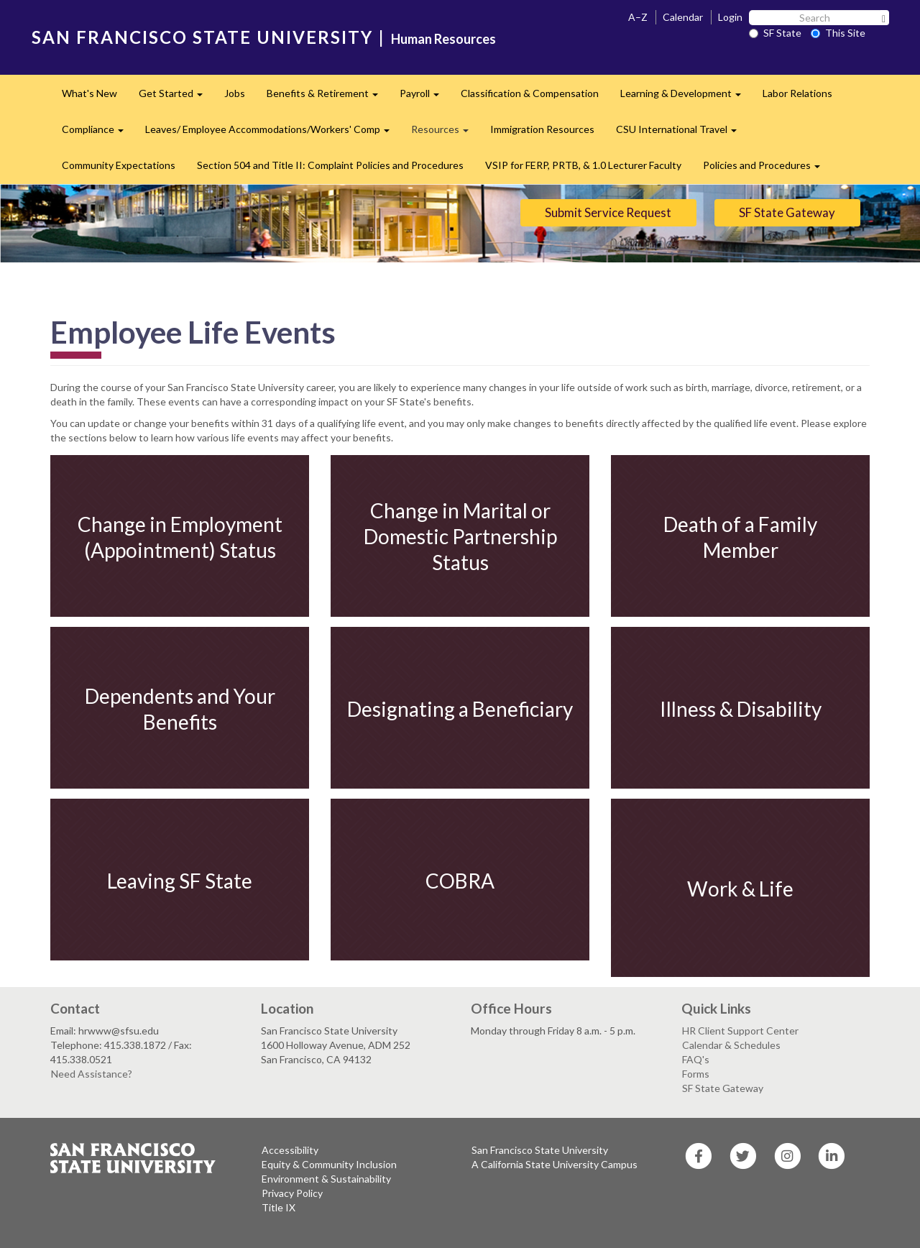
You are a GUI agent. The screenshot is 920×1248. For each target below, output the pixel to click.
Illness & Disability (741, 708)
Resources (445, 133)
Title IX (278, 1207)
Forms (695, 1074)
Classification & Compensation (530, 93)
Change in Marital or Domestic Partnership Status (460, 536)
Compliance (98, 133)
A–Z (638, 17)
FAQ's (695, 1059)
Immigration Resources (542, 129)
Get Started (176, 97)
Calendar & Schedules (731, 1045)
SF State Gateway (787, 212)
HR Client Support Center (740, 1030)
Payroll (425, 97)
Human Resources (443, 39)
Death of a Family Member (740, 536)
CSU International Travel (682, 133)
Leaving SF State (179, 880)
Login (730, 17)
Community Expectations (118, 165)
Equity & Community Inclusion (329, 1164)
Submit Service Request (608, 212)
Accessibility (290, 1150)
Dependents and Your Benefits (180, 708)
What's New (89, 93)
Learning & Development (686, 97)
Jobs (234, 93)
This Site (838, 33)
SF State (775, 33)
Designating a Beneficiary (460, 708)
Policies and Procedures (767, 169)
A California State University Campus (555, 1164)
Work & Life (740, 888)
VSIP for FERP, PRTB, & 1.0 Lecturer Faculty (583, 165)
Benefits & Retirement (328, 97)
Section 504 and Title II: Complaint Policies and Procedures (330, 165)
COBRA (460, 880)
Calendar (683, 17)
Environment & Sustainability (326, 1179)
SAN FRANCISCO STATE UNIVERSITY (202, 37)
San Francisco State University (540, 1150)
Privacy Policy (292, 1193)
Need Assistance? (91, 1074)
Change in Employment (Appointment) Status (180, 536)
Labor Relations (797, 93)
